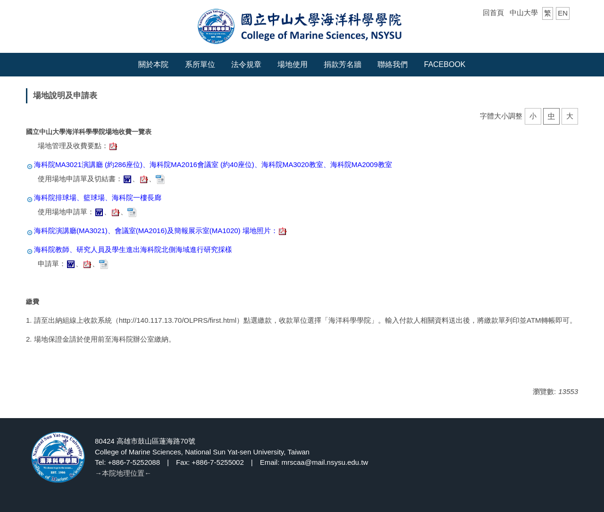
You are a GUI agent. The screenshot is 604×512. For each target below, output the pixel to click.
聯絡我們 (393, 64)
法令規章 (246, 64)
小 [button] (533, 116)
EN (563, 13)
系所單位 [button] (200, 64)
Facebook (445, 64)
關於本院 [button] (153, 64)
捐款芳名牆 (342, 64)
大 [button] (569, 116)
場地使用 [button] (292, 64)
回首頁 (493, 12)
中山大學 (524, 12)
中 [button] (551, 116)
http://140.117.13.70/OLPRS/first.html (177, 320)
